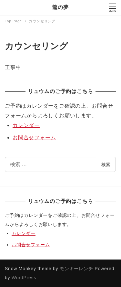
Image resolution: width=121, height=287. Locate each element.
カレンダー (26, 125)
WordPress (24, 277)
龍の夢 (60, 7)
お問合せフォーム (34, 137)
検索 (105, 164)
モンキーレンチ (76, 268)
